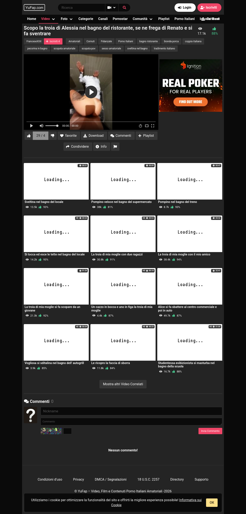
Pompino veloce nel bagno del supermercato (121, 202)
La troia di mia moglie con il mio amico (184, 254)
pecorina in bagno (37, 48)
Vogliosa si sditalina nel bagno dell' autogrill (54, 363)
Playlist (163, 19)
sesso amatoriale (111, 48)
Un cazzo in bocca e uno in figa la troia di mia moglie (121, 308)
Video (45, 19)
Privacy (78, 479)
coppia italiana (193, 41)
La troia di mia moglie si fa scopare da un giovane (52, 308)
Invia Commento (210, 431)
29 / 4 (40, 136)
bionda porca (171, 41)
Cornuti (90, 41)
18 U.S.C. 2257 (148, 479)
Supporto (201, 479)
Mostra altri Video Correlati (123, 384)
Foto (64, 19)
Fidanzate (106, 41)
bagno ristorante (148, 41)
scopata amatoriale (64, 48)
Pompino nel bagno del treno (177, 202)
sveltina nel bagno (137, 48)
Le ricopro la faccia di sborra (110, 363)
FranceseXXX (33, 41)
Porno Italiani (185, 19)
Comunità (140, 19)
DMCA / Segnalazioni (111, 479)
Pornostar (120, 19)
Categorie (85, 19)
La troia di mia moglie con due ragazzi (117, 254)
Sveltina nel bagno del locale (44, 202)
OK (212, 503)
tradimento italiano (164, 48)
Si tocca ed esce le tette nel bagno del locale (55, 254)
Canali (103, 19)
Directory (177, 479)
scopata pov (88, 48)
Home (31, 19)
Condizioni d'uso (50, 479)
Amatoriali (74, 41)
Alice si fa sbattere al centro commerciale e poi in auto (187, 308)
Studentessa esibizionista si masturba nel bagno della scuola (186, 364)
